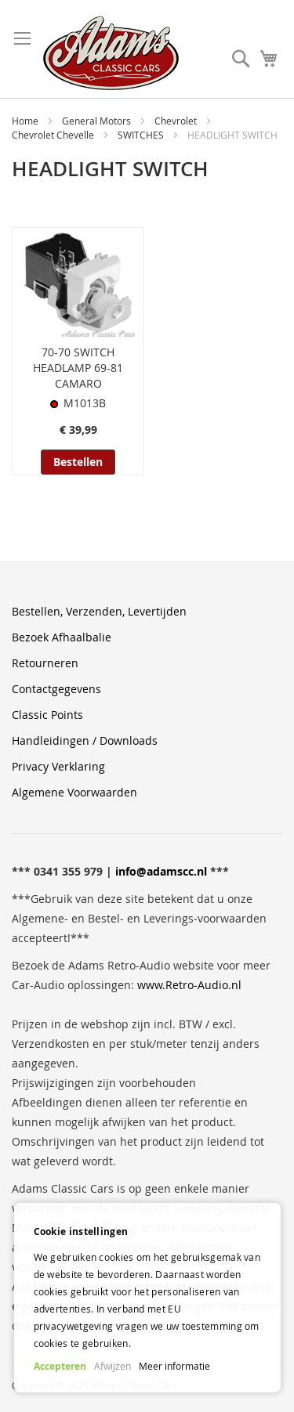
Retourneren (45, 662)
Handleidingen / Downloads (85, 740)
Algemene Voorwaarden (74, 792)
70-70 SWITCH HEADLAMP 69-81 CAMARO (78, 368)
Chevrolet (176, 120)
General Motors (97, 120)
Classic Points (47, 714)
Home (26, 120)
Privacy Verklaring (58, 766)
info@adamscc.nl (161, 871)
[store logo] (111, 53)
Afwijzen (112, 1366)
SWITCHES (142, 134)
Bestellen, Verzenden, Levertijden (99, 611)
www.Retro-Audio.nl (189, 984)
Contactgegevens (56, 688)
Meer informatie (174, 1366)
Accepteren (60, 1366)
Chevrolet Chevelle (54, 134)
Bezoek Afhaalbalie (61, 637)
